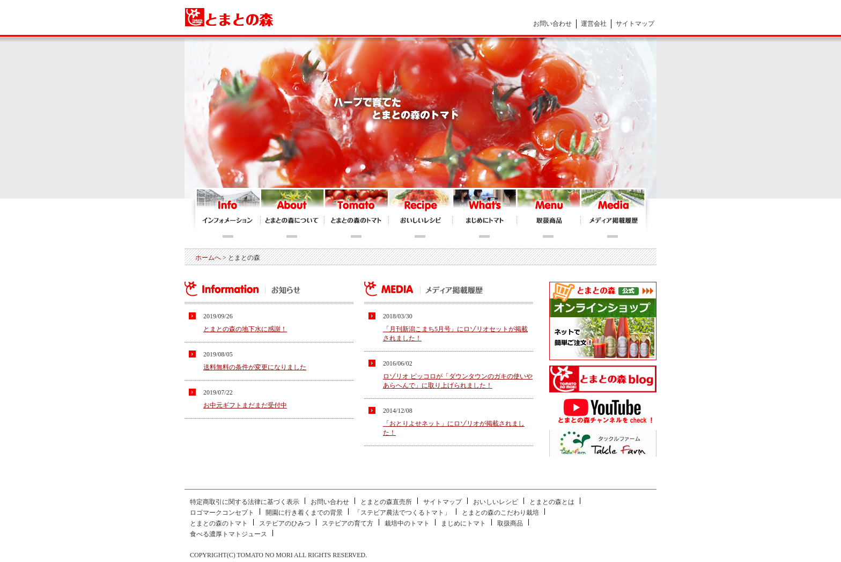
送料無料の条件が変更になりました (254, 367)
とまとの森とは (551, 502)
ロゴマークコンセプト (222, 512)
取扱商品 (510, 523)
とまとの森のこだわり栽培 (500, 512)
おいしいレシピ (421, 213)
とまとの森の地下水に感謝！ (245, 329)
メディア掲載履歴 (612, 213)
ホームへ (208, 257)
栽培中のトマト (407, 523)
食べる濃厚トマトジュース (228, 534)
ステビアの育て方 (347, 523)
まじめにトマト (485, 213)
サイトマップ (635, 23)
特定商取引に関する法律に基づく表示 (244, 502)
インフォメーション (229, 213)
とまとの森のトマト (356, 213)
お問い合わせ (552, 23)
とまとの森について (292, 213)
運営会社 (594, 23)
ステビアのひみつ (285, 523)
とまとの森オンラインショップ (549, 213)
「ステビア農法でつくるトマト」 (402, 512)
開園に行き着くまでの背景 (304, 512)
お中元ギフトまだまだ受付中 (245, 405)
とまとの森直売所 (386, 502)
